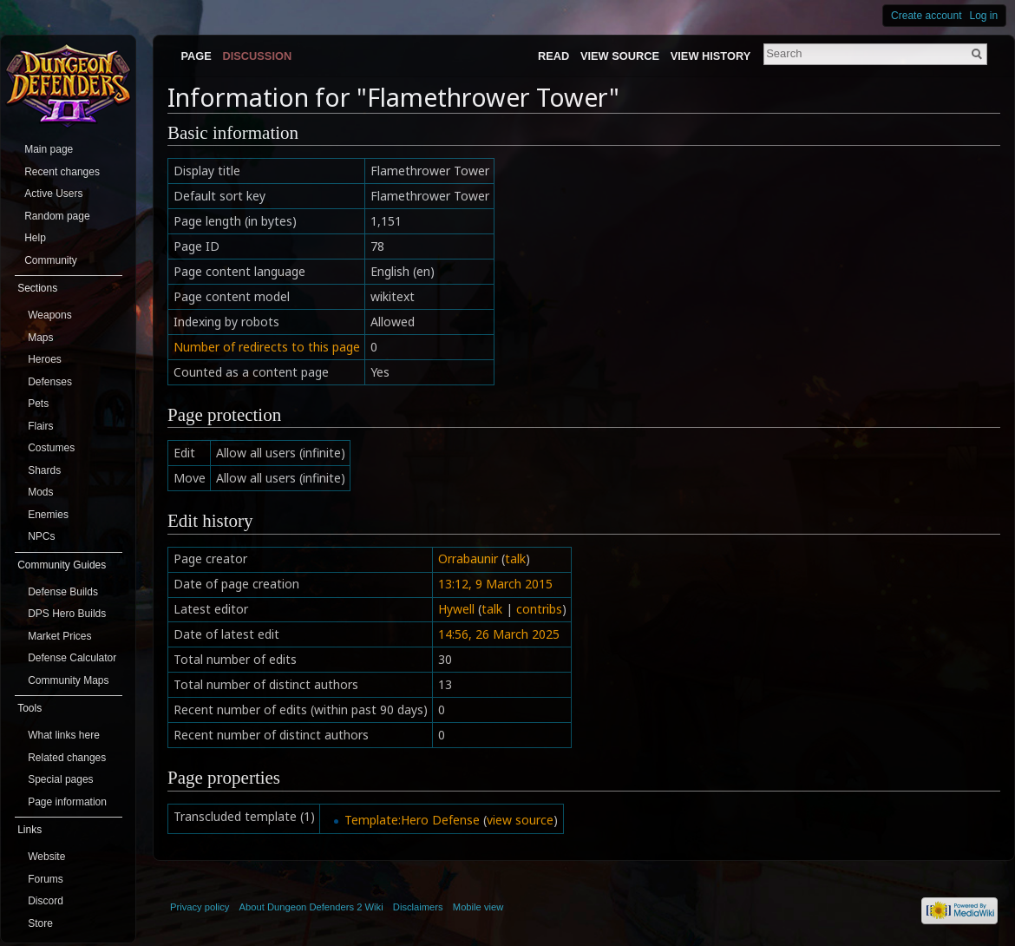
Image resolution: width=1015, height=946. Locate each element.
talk (515, 558)
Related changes (67, 758)
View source (619, 55)
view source (520, 819)
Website (46, 857)
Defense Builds (63, 592)
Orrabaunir (468, 558)
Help (35, 238)
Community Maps (68, 680)
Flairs (40, 426)
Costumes (51, 448)
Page (195, 55)
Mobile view (478, 907)
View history (710, 55)
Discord (45, 901)
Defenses (50, 382)
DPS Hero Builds (67, 614)
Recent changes (62, 172)
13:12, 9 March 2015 (495, 583)
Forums (45, 879)
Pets (38, 403)
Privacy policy (199, 907)
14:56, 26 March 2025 (499, 634)
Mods (40, 492)
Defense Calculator (72, 658)
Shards (44, 470)
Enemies (48, 515)
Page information (67, 802)
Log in (984, 16)
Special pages (60, 779)
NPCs (41, 536)
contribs (539, 609)
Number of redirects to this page (267, 346)
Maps (40, 338)
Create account (926, 16)
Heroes (45, 359)
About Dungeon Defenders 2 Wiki (311, 907)
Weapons (49, 315)
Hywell (456, 609)
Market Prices (59, 636)
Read (553, 55)
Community (50, 260)
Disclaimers (418, 907)
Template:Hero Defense (412, 819)
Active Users (53, 193)
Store (40, 923)
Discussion (257, 55)
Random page (56, 216)
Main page (48, 149)
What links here (64, 735)
